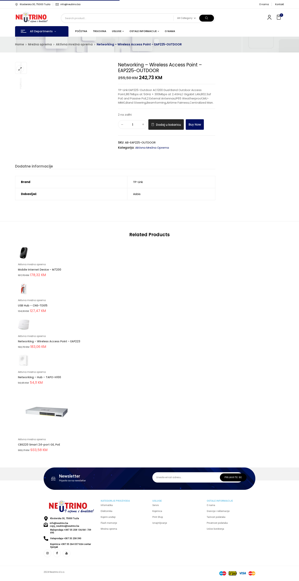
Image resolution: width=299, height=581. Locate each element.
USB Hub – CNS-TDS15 (32, 306)
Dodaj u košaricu (168, 125)
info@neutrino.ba (70, 4)
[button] (279, 17)
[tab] (33, 166)
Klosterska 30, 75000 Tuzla (32, 4)
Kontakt (279, 4)
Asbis (137, 194)
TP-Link (138, 182)
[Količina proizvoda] (132, 124)
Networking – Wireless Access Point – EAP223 (49, 342)
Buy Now (195, 124)
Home (19, 44)
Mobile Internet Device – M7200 (39, 270)
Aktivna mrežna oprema (74, 44)
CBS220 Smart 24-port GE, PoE (39, 445)
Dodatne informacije (33, 166)
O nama (264, 4)
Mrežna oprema (40, 44)
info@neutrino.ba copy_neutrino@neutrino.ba (64, 525)
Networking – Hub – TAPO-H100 (39, 378)
